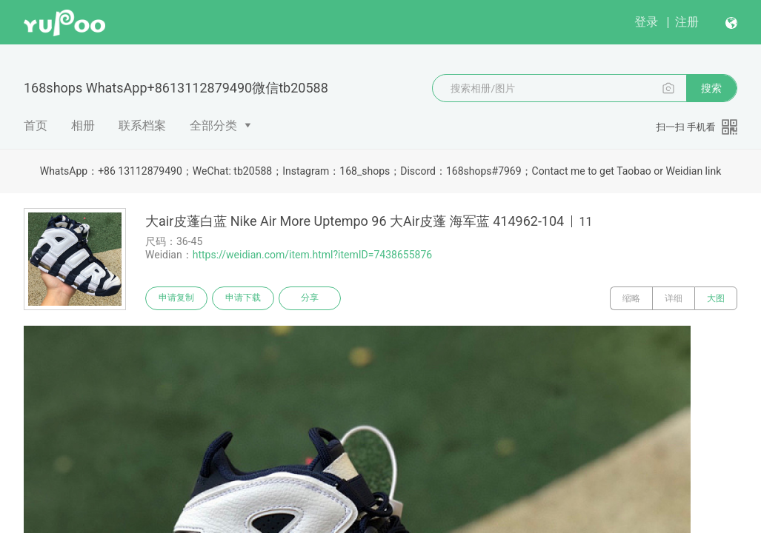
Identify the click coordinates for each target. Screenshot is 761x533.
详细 (673, 298)
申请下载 (243, 298)
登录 (646, 22)
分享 (310, 298)
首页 (35, 125)
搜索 (711, 88)
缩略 (631, 298)
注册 (687, 22)
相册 (83, 125)
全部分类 (213, 125)
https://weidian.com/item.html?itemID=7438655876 (312, 255)
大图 (716, 298)
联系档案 (142, 125)
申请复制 (176, 298)
